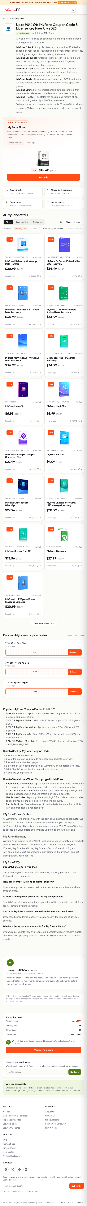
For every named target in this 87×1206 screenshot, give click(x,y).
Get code (43, 177)
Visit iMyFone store (43, 1050)
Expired (37, 222)
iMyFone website (24, 755)
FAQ (5, 1140)
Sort (72, 222)
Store (12, 18)
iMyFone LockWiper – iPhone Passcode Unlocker (20, 600)
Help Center (8, 1152)
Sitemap (80, 1202)
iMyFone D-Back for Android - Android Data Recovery (62, 311)
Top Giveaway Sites (12, 1120)
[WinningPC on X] (12, 1169)
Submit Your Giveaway (55, 1124)
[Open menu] (81, 9)
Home (5, 18)
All (8, 222)
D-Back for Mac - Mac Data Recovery (60, 359)
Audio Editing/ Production (53, 228)
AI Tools (34, 228)
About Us (49, 1112)
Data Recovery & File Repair (15, 1116)
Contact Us (50, 1116)
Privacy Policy (9, 1148)
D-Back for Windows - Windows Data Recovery (22, 359)
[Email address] (36, 1072)
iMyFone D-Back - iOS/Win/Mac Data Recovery (63, 262)
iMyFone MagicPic (14, 406)
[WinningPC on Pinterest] (19, 1169)
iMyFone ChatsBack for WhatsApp (17, 504)
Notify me (74, 1072)
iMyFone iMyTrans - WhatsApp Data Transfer (21, 262)
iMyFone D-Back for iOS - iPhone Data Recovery (22, 311)
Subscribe (76, 1186)
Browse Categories (11, 1128)
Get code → (75, 652)
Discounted (22, 222)
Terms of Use (9, 1144)
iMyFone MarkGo (55, 454)
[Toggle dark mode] (73, 10)
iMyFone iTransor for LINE (18, 551)
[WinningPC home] (12, 10)
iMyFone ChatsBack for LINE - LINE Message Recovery (62, 504)
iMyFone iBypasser (56, 551)
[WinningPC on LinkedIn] (26, 1169)
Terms (63, 1202)
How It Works (51, 1128)
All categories (20, 228)
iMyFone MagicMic (56, 406)
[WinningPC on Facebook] (6, 1169)
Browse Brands (10, 1124)
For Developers (52, 1120)
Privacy (71, 1202)
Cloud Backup (74, 228)
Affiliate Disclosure (11, 1156)
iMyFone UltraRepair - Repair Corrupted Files (20, 455)
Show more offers (43, 623)
